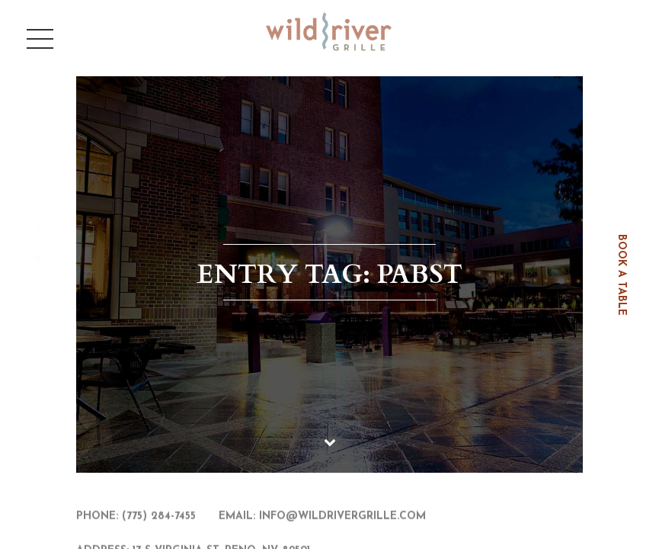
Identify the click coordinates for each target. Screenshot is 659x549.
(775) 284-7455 (159, 517)
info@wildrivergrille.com (342, 517)
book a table (621, 275)
